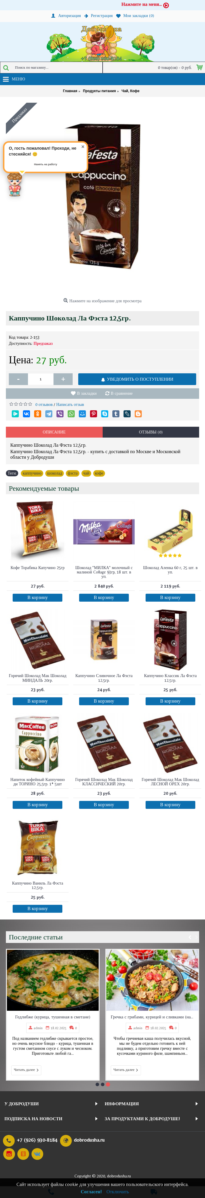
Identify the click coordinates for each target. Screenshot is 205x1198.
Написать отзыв (70, 404)
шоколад (54, 473)
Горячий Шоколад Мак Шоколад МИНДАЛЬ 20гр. (37, 677)
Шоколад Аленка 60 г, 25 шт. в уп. (170, 569)
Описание (54, 432)
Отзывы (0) (151, 432)
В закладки (87, 393)
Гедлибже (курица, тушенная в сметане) (129, 1016)
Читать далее (102, 1070)
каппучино (32, 473)
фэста (73, 473)
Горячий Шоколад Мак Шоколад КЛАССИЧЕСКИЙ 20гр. (104, 781)
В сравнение (122, 393)
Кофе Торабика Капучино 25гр (38, 567)
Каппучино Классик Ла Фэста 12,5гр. (170, 677)
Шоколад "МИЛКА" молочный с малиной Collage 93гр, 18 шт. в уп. (104, 572)
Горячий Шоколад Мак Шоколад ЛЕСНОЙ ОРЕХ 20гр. (170, 781)
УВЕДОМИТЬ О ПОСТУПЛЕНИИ (137, 379)
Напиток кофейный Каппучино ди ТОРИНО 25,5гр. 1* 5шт (37, 781)
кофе (99, 473)
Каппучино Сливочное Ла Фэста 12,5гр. (104, 677)
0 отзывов (44, 404)
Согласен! (91, 1191)
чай (86, 473)
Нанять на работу (45, 164)
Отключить (117, 1191)
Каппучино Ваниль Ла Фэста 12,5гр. (37, 885)
